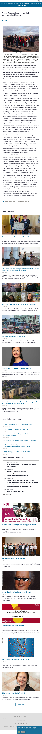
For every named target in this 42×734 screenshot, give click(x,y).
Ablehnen (23, 731)
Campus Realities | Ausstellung (16, 475)
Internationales (8, 205)
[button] (21, 708)
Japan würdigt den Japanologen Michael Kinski (17, 241)
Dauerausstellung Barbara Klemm (17, 479)
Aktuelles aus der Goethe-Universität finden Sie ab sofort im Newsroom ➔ (21, 8)
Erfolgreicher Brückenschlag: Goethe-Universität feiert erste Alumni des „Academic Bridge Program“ (20, 273)
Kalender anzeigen (7, 498)
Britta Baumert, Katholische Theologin (13, 697)
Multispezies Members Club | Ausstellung (19, 490)
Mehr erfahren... (34, 729)
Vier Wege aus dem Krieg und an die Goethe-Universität (19, 308)
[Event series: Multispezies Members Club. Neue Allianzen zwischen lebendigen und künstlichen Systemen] (13, 488)
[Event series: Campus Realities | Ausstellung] (13, 473)
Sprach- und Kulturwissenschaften (21, 205)
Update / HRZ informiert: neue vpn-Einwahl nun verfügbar (18, 428)
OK (19, 731)
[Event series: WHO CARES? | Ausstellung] (13, 493)
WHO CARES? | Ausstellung (15, 495)
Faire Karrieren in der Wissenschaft (13, 629)
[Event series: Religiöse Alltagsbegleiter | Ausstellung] (13, 482)
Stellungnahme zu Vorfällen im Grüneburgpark (15, 433)
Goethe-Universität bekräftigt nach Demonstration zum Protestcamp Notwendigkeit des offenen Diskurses (17, 449)
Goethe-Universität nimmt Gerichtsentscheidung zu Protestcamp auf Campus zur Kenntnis (17, 456)
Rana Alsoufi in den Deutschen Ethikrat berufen (16, 372)
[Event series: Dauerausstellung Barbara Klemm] (13, 477)
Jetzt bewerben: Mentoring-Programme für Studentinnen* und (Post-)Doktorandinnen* (20, 438)
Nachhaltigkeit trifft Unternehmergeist (13, 562)
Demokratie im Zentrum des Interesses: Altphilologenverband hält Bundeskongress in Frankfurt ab (20, 406)
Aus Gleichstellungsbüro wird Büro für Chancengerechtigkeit (19, 444)
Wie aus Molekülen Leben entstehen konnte (15, 663)
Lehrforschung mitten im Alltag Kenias (13, 340)
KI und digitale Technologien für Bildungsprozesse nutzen (19, 528)
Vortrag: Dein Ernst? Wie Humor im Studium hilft (16, 596)
